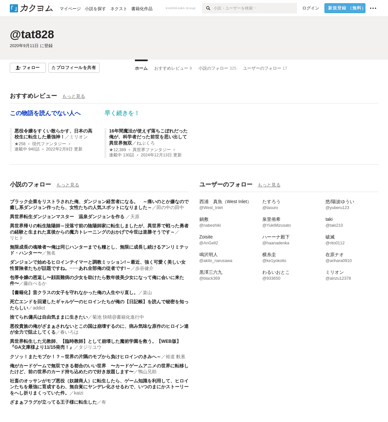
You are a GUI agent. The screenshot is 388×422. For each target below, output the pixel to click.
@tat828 (32, 34)
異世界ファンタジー (152, 150)
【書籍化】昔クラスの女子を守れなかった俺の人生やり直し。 (74, 292)
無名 (51, 252)
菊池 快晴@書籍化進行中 (118, 317)
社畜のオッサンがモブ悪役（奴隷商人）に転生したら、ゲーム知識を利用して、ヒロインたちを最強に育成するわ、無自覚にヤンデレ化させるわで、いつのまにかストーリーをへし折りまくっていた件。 (99, 386)
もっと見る (73, 96)
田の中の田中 (170, 207)
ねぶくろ (146, 143)
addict (39, 307)
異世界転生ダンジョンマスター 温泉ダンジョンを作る (68, 216)
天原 (134, 216)
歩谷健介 (144, 268)
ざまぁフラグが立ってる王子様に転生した (53, 402)
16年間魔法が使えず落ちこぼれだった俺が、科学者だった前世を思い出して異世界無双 (148, 136)
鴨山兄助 (147, 371)
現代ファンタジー (49, 144)
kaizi (78, 393)
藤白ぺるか (35, 283)
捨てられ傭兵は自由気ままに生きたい (49, 317)
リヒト (17, 237)
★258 (20, 144)
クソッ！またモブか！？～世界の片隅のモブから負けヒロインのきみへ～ (85, 356)
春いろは (69, 332)
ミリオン (78, 136)
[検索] (207, 8)
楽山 (147, 292)
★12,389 (117, 150)
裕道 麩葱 (175, 356)
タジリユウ (90, 347)
